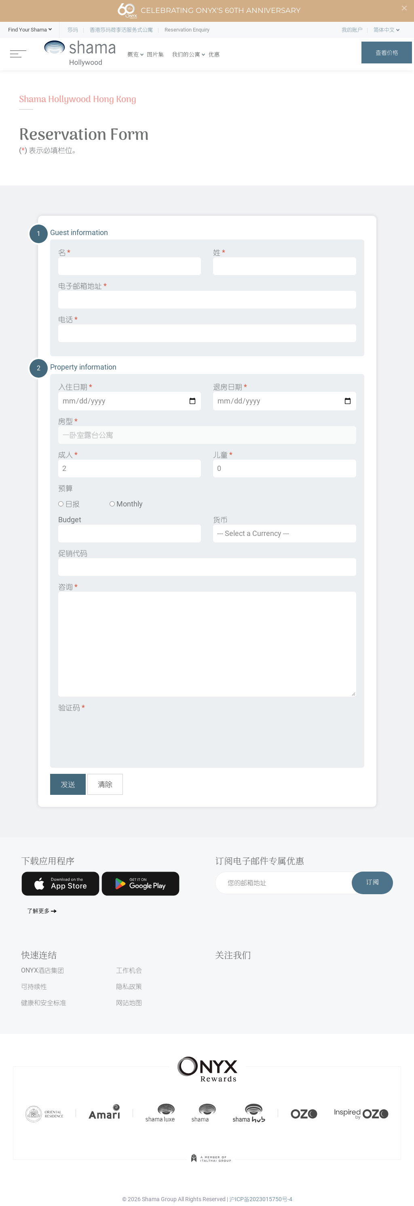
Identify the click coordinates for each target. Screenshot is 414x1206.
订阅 (372, 883)
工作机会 (129, 970)
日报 (69, 504)
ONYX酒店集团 (42, 970)
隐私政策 (129, 986)
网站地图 (129, 1002)
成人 (129, 463)
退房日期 (284, 396)
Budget (129, 528)
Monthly (126, 504)
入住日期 (129, 396)
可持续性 (34, 986)
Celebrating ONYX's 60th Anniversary (208, 11)
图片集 (155, 55)
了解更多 (38, 911)
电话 (207, 328)
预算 (65, 488)
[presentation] (119, 734)
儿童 (284, 463)
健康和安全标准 (43, 1002)
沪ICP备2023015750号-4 (260, 1199)
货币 (284, 528)
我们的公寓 (186, 55)
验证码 (71, 707)
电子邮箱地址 (207, 295)
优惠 (214, 55)
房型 (207, 430)
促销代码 (207, 562)
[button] (27, 30)
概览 (133, 55)
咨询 (207, 639)
